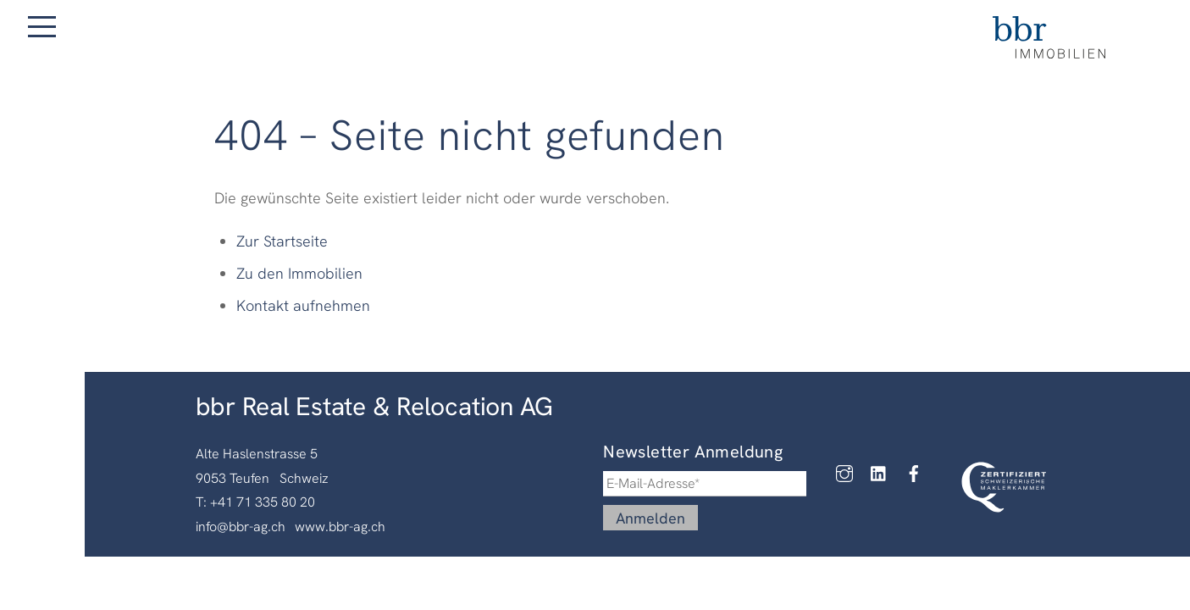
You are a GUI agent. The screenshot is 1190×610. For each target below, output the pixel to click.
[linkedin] (883, 473)
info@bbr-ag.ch (240, 526)
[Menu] (41, 26)
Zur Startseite (282, 241)
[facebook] (918, 473)
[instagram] (848, 473)
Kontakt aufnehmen (303, 305)
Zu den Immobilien (299, 273)
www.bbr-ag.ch (340, 526)
